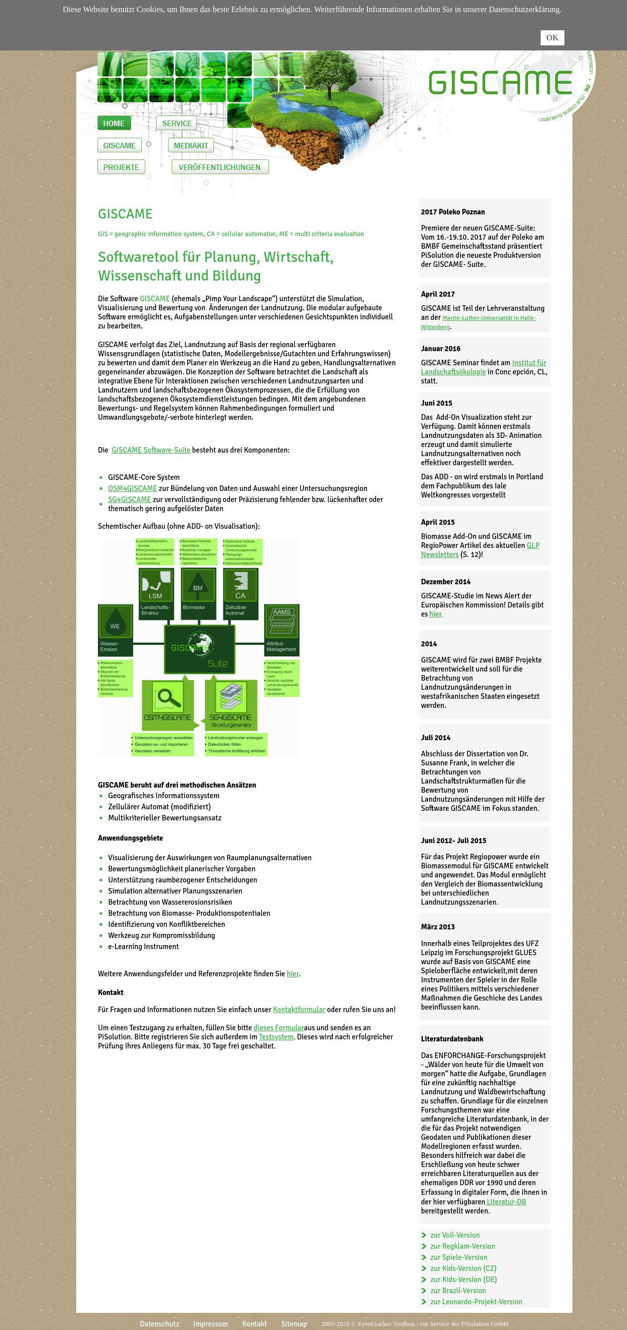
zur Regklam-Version (463, 1246)
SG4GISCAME (129, 499)
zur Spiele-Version (459, 1257)
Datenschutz (159, 1323)
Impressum (210, 1323)
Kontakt (254, 1323)
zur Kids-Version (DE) (464, 1279)
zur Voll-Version (455, 1235)
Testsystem (276, 1036)
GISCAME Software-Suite (151, 450)
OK (552, 37)
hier (436, 614)
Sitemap (294, 1323)
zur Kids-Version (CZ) (464, 1268)
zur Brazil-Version (458, 1290)
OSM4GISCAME (132, 488)
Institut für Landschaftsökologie (483, 367)
